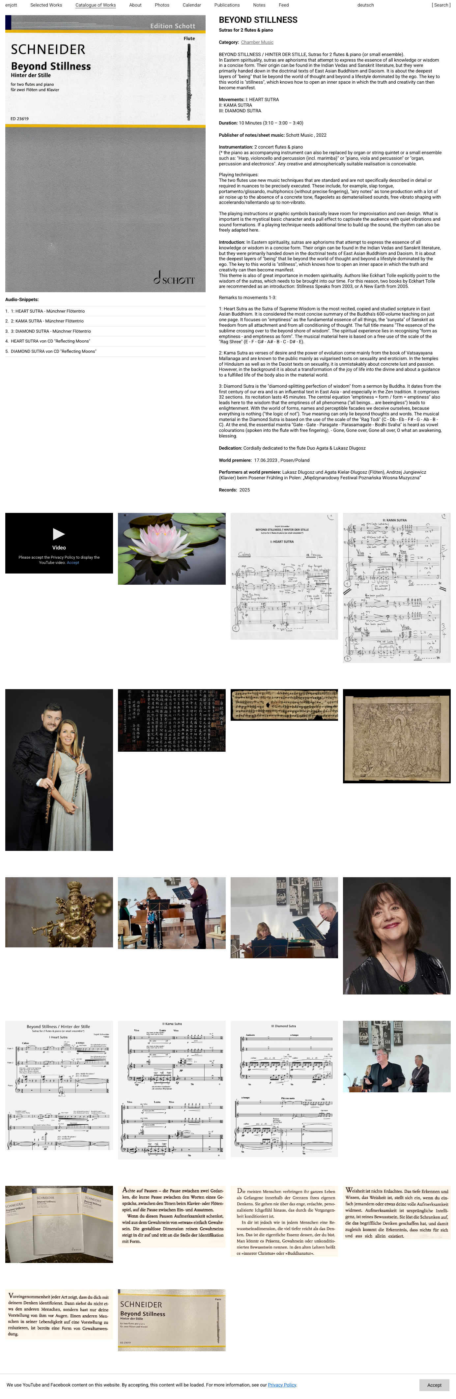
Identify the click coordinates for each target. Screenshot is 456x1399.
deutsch (365, 5)
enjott (11, 5)
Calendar (192, 5)
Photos (162, 5)
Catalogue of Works (95, 5)
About (135, 5)
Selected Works (46, 5)
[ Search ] (441, 5)
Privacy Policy (282, 1385)
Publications (227, 5)
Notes (259, 5)
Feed (284, 5)
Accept (73, 562)
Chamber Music (257, 42)
